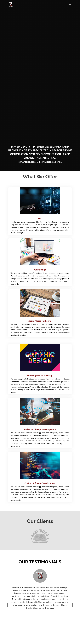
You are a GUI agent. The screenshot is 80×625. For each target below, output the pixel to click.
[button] (6, 605)
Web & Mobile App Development (40, 429)
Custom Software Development (39, 483)
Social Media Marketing (39, 321)
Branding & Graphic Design (40, 375)
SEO (40, 218)
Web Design (40, 270)
